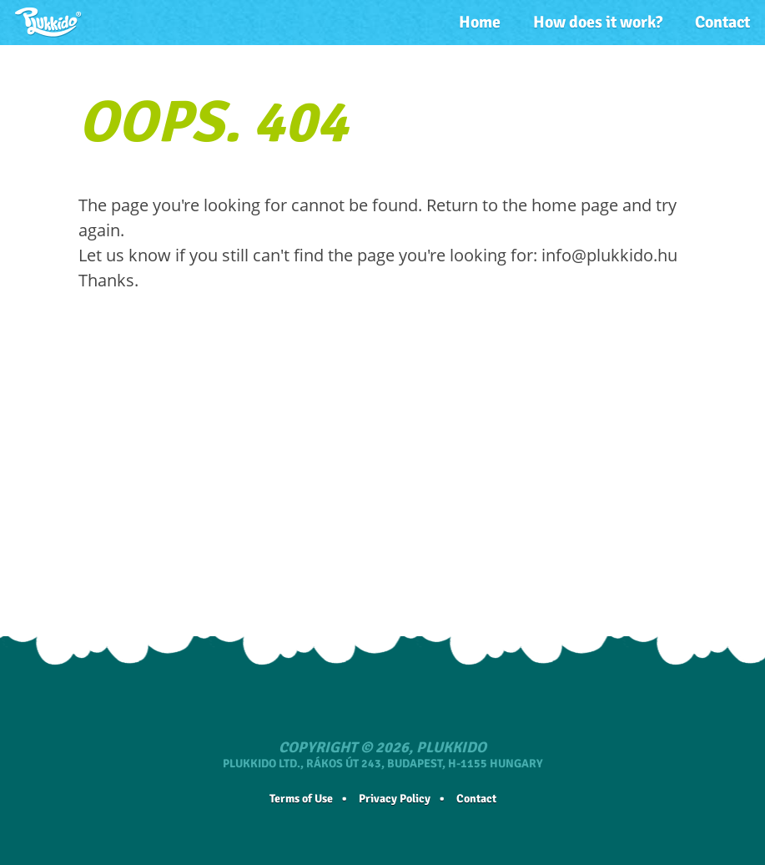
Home (480, 22)
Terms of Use (301, 799)
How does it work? (597, 22)
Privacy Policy (394, 799)
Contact (722, 22)
